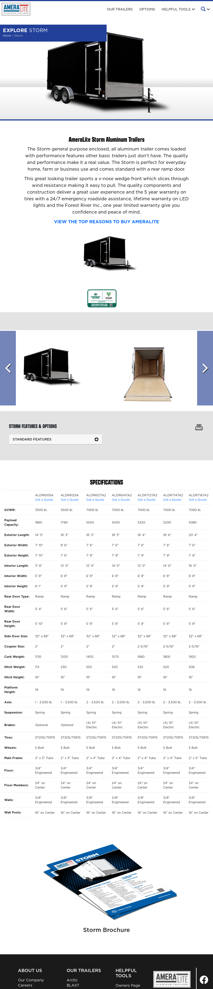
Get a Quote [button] (44, 500)
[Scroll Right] (205, 368)
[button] (205, 9)
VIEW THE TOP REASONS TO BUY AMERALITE (106, 221)
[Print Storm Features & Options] (199, 427)
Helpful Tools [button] (176, 9)
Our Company (31, 980)
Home (7, 35)
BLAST (73, 985)
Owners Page (128, 985)
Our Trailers (120, 9)
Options (147, 9)
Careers (25, 985)
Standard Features (32, 439)
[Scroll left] (8, 368)
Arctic (72, 980)
